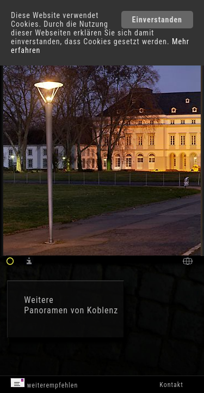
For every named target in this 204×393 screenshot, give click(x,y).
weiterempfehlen (44, 383)
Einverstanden (157, 19)
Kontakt (171, 385)
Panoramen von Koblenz (71, 310)
